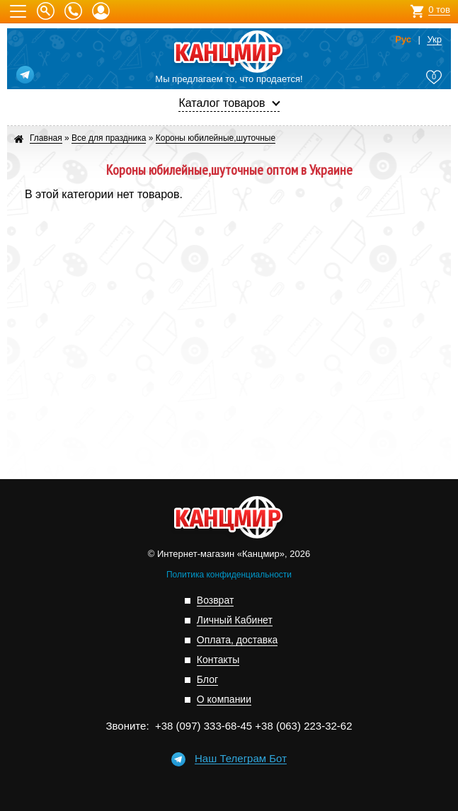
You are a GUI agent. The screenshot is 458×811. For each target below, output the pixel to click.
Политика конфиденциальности (229, 575)
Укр (434, 40)
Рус (403, 40)
